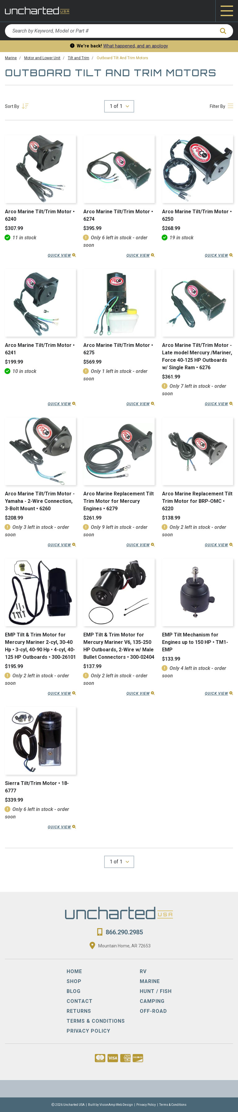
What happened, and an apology (135, 46)
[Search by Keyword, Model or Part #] (110, 31)
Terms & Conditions (173, 1104)
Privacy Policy (146, 1104)
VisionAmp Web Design (116, 1104)
